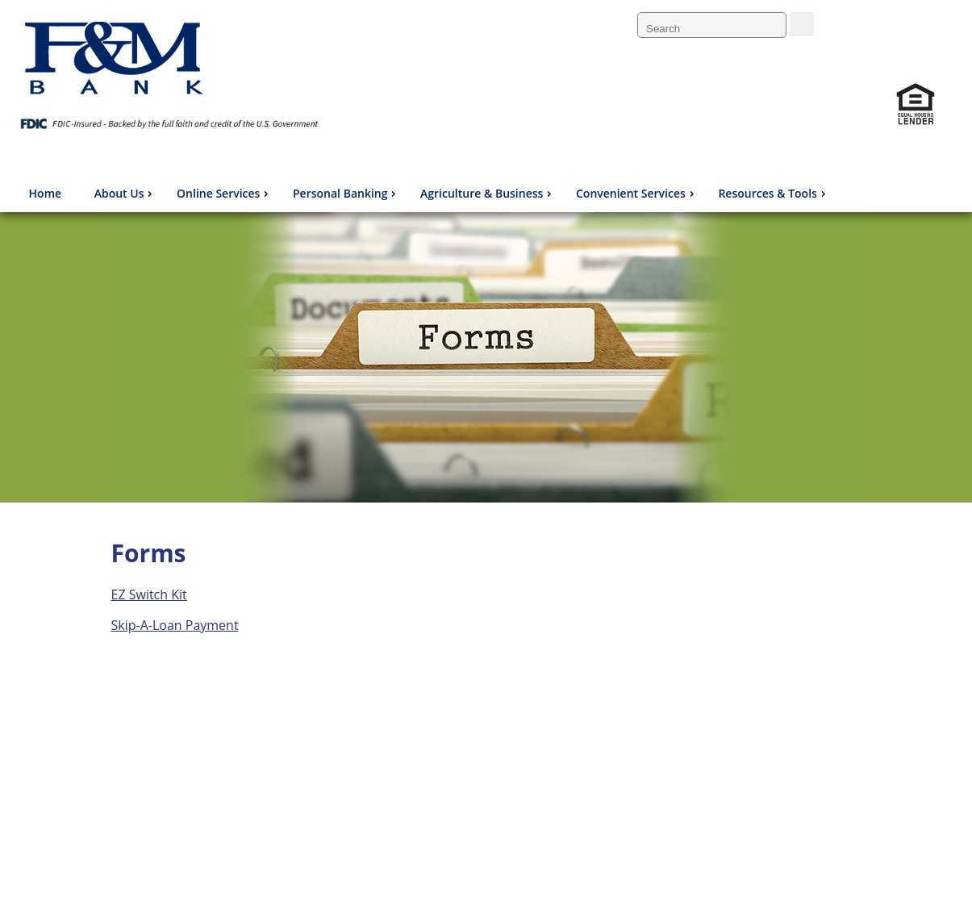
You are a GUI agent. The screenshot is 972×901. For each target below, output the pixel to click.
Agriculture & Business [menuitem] (487, 193)
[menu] (426, 193)
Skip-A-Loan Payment (175, 625)
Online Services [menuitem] (224, 193)
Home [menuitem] (45, 193)
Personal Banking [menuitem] (346, 193)
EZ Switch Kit (149, 594)
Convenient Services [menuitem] (637, 193)
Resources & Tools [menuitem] (773, 193)
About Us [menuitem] (125, 193)
